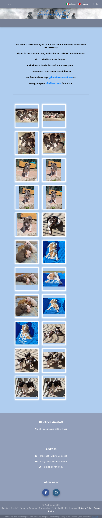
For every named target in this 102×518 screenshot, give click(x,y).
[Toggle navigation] (6, 23)
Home (8, 4)
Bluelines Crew (53, 83)
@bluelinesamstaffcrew (61, 77)
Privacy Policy (85, 508)
